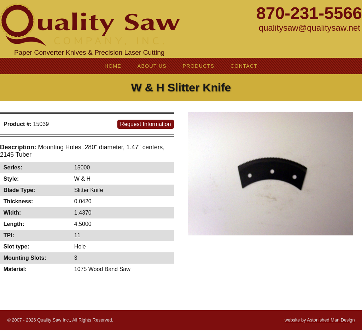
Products (199, 66)
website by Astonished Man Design (320, 320)
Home (113, 66)
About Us (152, 66)
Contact (243, 66)
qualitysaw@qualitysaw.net (309, 27)
